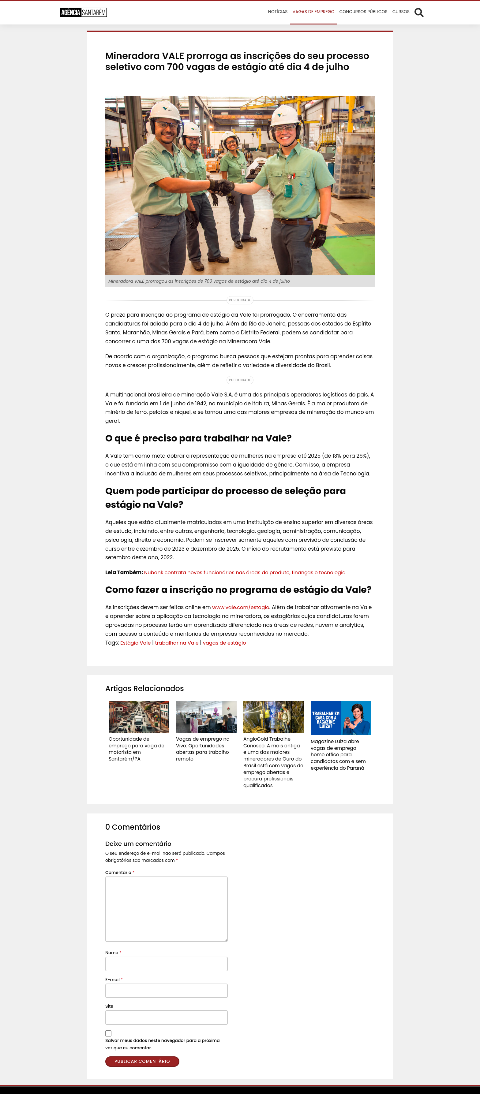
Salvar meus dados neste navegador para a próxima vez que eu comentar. (162, 1033)
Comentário (119, 861)
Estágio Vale (136, 642)
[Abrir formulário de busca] (419, 12)
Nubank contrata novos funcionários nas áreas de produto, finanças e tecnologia (249, 572)
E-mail (114, 968)
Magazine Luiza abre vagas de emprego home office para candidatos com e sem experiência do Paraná (340, 750)
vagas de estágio (229, 642)
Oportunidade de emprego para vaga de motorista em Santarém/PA (138, 745)
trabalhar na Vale (179, 642)
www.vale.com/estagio (242, 607)
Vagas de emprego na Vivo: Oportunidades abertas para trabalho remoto (205, 745)
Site (109, 995)
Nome (113, 941)
